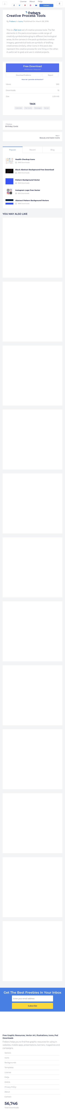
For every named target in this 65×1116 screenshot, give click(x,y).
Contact (46, 5)
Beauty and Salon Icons (32, 137)
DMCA (7, 1082)
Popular (12, 150)
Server (46, 108)
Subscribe (32, 1006)
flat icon (17, 30)
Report (50, 75)
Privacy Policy (10, 1087)
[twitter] (19, 5)
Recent (32, 150)
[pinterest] (25, 5)
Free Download (32, 67)
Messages (38, 108)
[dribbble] (30, 5)
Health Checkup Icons (25, 159)
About (32, 1)
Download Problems (23, 75)
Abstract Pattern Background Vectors (32, 200)
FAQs (40, 1)
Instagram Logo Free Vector (27, 190)
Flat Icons (28, 108)
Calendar (18, 108)
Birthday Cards (32, 125)
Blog (52, 150)
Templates (9, 1067)
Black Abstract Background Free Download (34, 170)
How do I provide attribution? (32, 79)
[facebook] (14, 5)
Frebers (12, 21)
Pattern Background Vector (27, 180)
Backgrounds (10, 1063)
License (23, 1)
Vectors (8, 1053)
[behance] (36, 5)
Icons (20, 21)
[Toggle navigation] (5, 3)
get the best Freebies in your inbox (32, 992)
